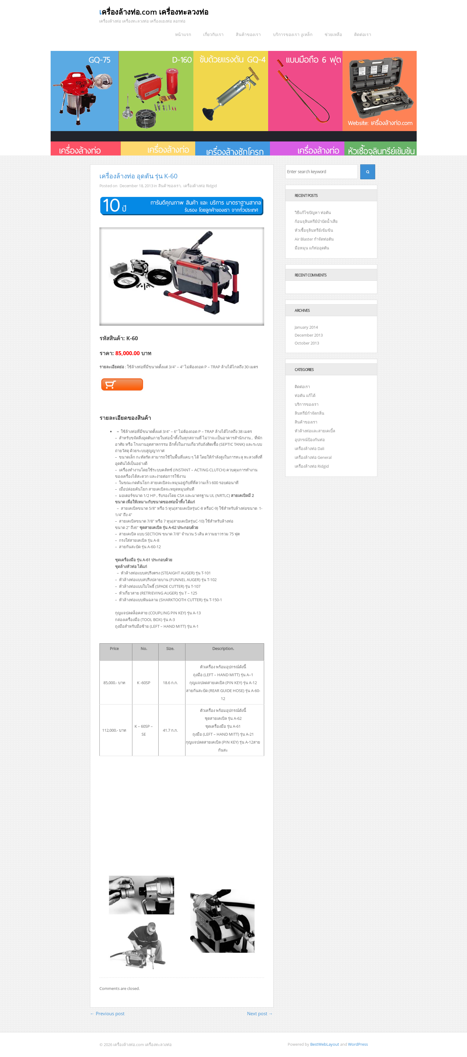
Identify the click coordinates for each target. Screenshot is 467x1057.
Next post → (260, 1013)
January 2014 (306, 327)
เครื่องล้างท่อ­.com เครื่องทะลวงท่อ (153, 12)
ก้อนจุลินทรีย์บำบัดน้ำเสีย (316, 221)
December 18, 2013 (136, 185)
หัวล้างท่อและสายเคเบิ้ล (315, 431)
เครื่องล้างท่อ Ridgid (200, 185)
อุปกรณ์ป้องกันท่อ (310, 439)
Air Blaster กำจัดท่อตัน (314, 239)
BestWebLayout (324, 1044)
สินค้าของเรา (248, 34)
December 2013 (309, 335)
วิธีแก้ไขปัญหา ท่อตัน (313, 212)
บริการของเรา (306, 404)
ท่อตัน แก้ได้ (305, 395)
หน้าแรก (183, 34)
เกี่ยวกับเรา (213, 34)
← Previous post (107, 1013)
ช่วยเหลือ (333, 34)
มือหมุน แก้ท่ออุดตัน (312, 248)
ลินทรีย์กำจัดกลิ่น (309, 413)
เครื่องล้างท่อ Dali (309, 448)
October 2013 (307, 343)
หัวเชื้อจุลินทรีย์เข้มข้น (314, 230)
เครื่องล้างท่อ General (313, 457)
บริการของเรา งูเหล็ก (292, 34)
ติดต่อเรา (362, 34)
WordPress (358, 1044)
